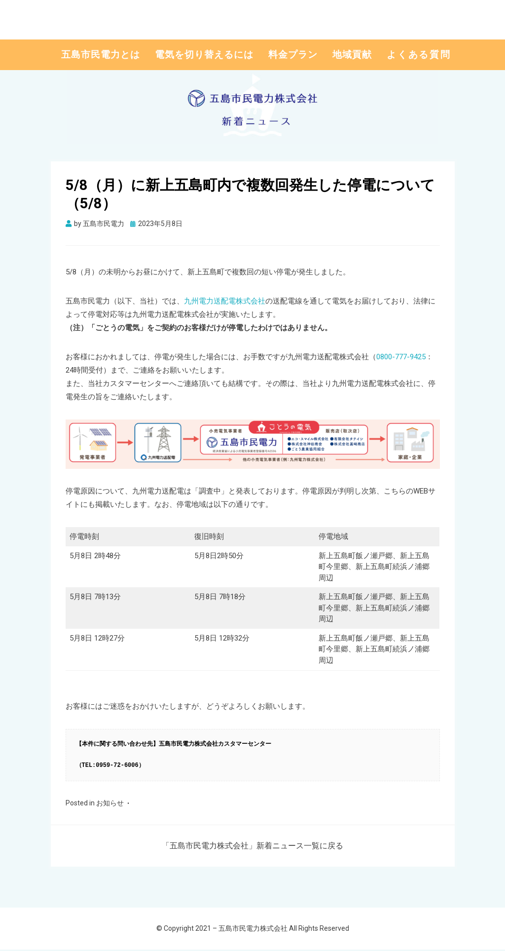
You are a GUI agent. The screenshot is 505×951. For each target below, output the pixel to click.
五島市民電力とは (100, 55)
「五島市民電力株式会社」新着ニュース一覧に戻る (252, 847)
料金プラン (293, 55)
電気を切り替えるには (204, 55)
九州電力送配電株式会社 (224, 302)
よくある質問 (419, 55)
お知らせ (110, 804)
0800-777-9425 (401, 358)
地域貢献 (352, 55)
